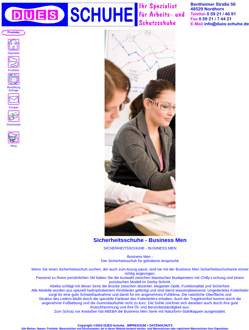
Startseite (13, 52)
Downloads (14, 123)
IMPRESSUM (136, 325)
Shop (13, 144)
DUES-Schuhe (113, 325)
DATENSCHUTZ (161, 325)
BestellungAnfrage (13, 87)
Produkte (13, 69)
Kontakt (13, 106)
